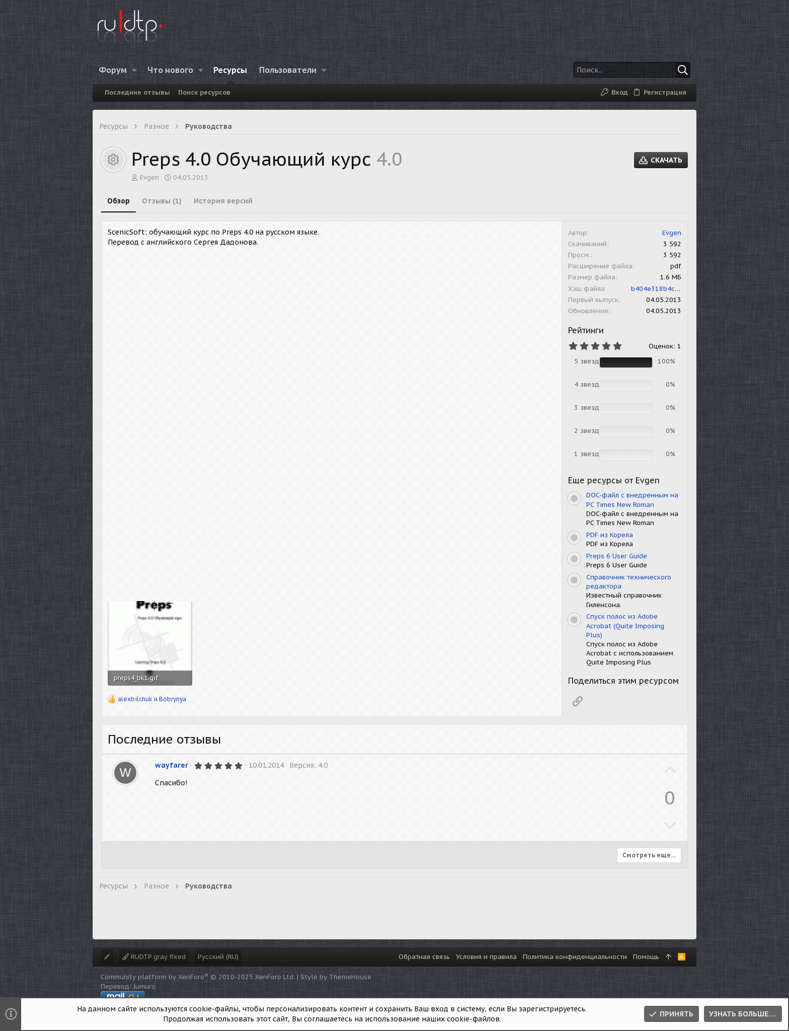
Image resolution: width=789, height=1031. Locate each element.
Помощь (646, 956)
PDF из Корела (609, 535)
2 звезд (586, 430)
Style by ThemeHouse (335, 977)
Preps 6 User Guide (616, 556)
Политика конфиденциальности (575, 956)
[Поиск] (627, 70)
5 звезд (586, 361)
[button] (134, 70)
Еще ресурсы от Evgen (614, 480)
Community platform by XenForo (198, 977)
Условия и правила (486, 956)
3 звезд (586, 407)
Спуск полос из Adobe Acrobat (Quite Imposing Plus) (625, 625)
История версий (223, 200)
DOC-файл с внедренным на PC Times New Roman (632, 499)
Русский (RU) (218, 956)
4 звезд (586, 384)
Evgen (149, 177)
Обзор (118, 200)
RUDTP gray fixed (154, 956)
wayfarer (171, 765)
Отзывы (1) (162, 200)
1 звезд (586, 454)
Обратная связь (424, 956)
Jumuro (144, 986)
